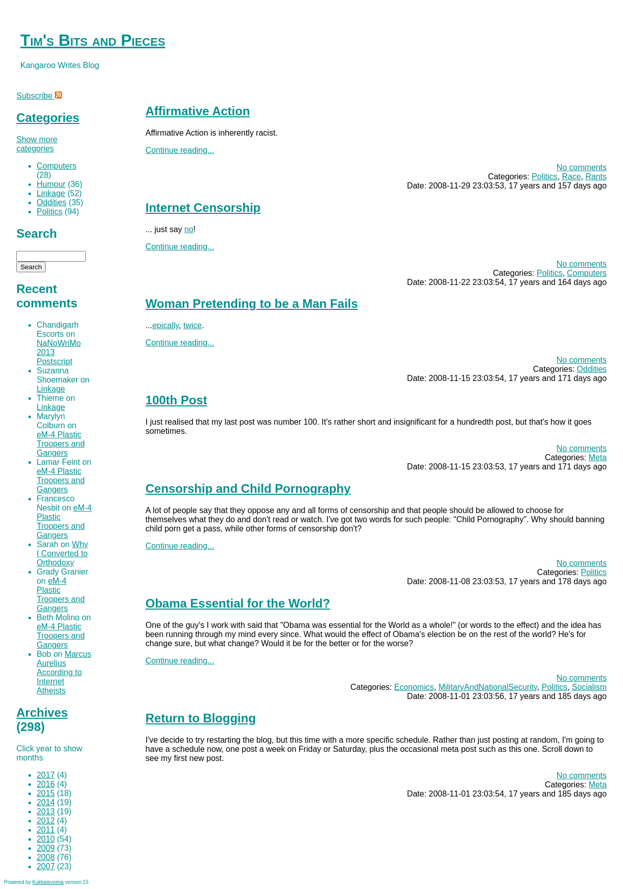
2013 (46, 811)
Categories (47, 117)
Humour (51, 184)
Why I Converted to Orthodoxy (62, 553)
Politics (545, 176)
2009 (46, 848)
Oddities (592, 369)
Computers (587, 273)
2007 (46, 866)
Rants (596, 176)
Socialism (589, 687)
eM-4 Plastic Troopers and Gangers (61, 443)
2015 (46, 793)
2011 (46, 830)
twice (192, 325)
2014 (46, 802)
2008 (46, 857)
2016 (46, 784)
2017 (46, 775)
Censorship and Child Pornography (248, 488)
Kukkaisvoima (48, 882)
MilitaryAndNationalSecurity (487, 687)
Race (571, 176)
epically (165, 325)
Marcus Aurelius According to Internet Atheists (64, 672)
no (188, 229)
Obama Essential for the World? (238, 603)
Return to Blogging (201, 718)
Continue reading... (180, 150)
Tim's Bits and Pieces (92, 40)
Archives (42, 712)
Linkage (51, 193)
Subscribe (39, 95)
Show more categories (36, 144)
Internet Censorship (203, 207)
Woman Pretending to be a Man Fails (252, 303)
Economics (414, 687)
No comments (581, 167)
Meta (597, 457)
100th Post (176, 400)
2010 (46, 839)
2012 (46, 820)
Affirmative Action (198, 111)
